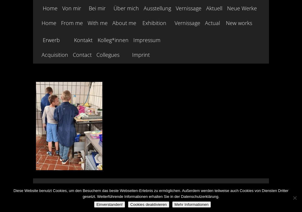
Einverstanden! (109, 204)
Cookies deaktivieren (148, 204)
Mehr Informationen (192, 204)
